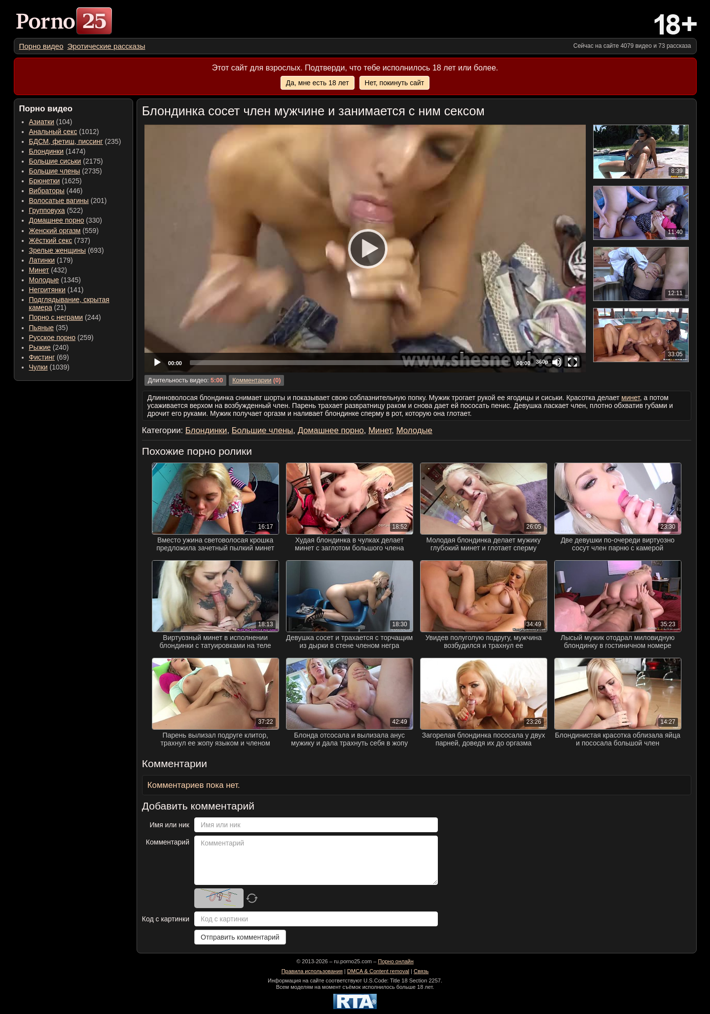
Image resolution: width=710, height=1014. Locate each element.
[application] (365, 248)
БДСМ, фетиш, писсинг (66, 141)
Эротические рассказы (106, 46)
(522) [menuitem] (56, 210)
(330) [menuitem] (66, 220)
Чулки (38, 367)
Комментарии (251, 380)
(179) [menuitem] (51, 260)
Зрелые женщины (57, 250)
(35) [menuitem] (48, 328)
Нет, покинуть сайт (395, 83)
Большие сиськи (55, 161)
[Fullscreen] (572, 362)
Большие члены (54, 171)
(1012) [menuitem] (64, 131)
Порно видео (41, 46)
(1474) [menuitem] (57, 151)
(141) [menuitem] (56, 290)
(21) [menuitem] (69, 303)
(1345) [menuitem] (55, 280)
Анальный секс (53, 131)
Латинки (42, 260)
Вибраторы (47, 191)
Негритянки (47, 290)
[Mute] (556, 362)
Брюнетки (44, 181)
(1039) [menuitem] (49, 367)
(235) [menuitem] (75, 141)
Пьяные (41, 328)
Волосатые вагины (59, 200)
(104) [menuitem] (50, 122)
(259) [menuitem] (61, 337)
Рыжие (40, 347)
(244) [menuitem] (65, 317)
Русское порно (52, 337)
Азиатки (41, 122)
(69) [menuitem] (49, 357)
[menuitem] (41, 46)
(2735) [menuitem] (65, 171)
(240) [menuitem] (49, 347)
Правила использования (312, 971)
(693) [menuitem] (66, 250)
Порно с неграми (56, 317)
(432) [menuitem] (48, 270)
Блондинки (46, 151)
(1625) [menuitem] (55, 181)
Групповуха (47, 210)
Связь (421, 971)
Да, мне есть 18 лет (317, 83)
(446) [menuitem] (56, 191)
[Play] (365, 248)
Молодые (44, 280)
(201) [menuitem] (68, 200)
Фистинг (42, 357)
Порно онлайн (395, 961)
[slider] (349, 362)
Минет (39, 270)
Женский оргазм (55, 231)
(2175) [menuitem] (66, 161)
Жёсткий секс (50, 240)
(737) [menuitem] (59, 240)
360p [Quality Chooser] (542, 362)
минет (630, 398)
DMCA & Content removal (378, 971)
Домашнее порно (56, 220)
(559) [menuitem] (64, 231)
